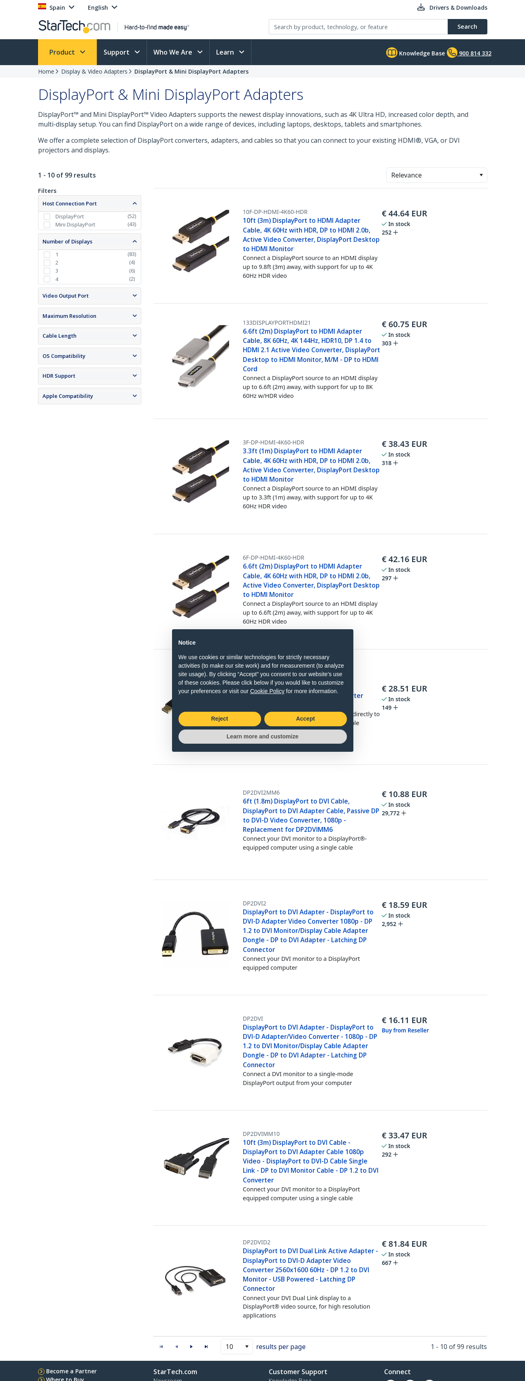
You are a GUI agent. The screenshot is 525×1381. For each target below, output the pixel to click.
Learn (226, 52)
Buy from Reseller (405, 1030)
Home (46, 71)
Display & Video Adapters (94, 71)
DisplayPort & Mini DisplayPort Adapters (191, 71)
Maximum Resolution (69, 315)
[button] (481, 175)
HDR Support (59, 375)
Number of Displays (67, 241)
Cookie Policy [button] (267, 691)
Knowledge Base (415, 52)
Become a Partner (71, 1371)
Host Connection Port (70, 203)
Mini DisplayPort (75, 224)
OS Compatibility (64, 356)
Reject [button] (219, 718)
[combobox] (436, 175)
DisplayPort (69, 216)
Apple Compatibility (68, 396)
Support (117, 52)
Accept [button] (305, 718)
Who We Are (173, 52)
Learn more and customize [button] (262, 736)
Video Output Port (66, 295)
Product (63, 52)
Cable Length (60, 335)
